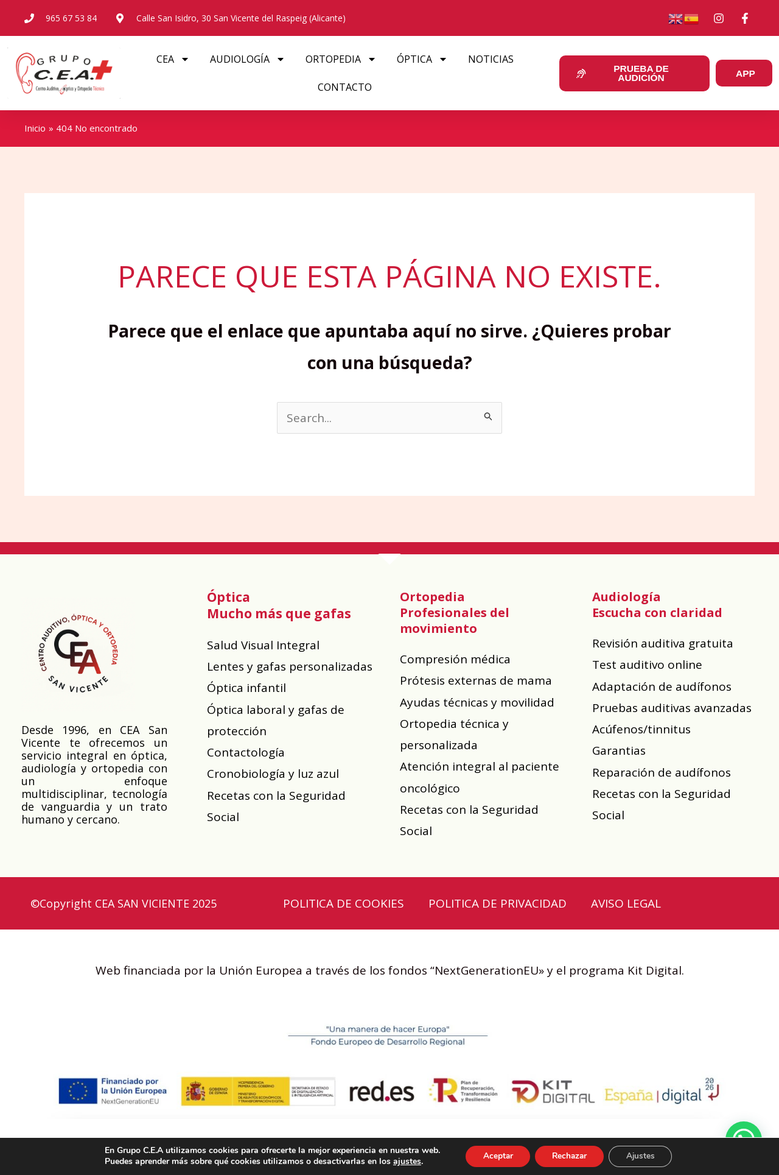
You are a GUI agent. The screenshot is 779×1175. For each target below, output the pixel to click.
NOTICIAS (487, 59)
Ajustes (643, 1156)
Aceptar (495, 1156)
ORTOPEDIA (337, 59)
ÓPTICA (418, 59)
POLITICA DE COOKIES (343, 903)
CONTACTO (341, 87)
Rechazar (569, 1156)
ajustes (402, 1161)
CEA (169, 59)
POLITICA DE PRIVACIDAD (497, 903)
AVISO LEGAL (626, 903)
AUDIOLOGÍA (244, 59)
